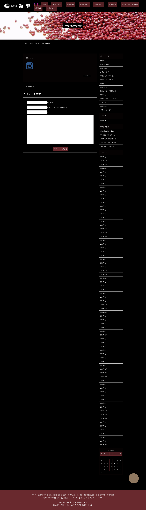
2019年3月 (103, 358)
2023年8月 (103, 198)
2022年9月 (103, 240)
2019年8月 (103, 342)
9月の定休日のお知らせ (107, 146)
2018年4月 (103, 399)
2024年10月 (103, 168)
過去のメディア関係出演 (115, 4)
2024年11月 (103, 164)
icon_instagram (29, 86)
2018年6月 (103, 392)
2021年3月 (103, 297)
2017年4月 (103, 441)
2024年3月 (103, 191)
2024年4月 (103, 187)
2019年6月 (103, 350)
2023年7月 (103, 202)
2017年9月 (103, 422)
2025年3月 (103, 157)
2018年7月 (103, 388)
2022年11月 (103, 233)
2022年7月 (103, 244)
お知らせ (103, 120)
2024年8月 (103, 172)
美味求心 (103, 83)
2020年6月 (103, 327)
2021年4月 (103, 293)
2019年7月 (103, 346)
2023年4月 (103, 214)
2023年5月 (103, 210)
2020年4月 (103, 331)
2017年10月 (103, 418)
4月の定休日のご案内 (107, 131)
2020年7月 (103, 323)
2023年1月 (103, 225)
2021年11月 (103, 274)
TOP (26, 43)
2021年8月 (103, 286)
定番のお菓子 (75, 4)
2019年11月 (103, 335)
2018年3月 (103, 403)
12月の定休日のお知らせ (108, 139)
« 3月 (102, 450)
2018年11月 (103, 373)
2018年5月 (103, 395)
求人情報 (129, 4)
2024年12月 (103, 160)
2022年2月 (103, 263)
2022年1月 (103, 267)
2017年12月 (103, 411)
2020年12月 (103, 304)
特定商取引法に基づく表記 (108, 98)
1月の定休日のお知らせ (107, 135)
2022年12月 (103, 229)
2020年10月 (103, 312)
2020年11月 (103, 308)
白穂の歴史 (100, 4)
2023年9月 (103, 195)
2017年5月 (103, 437)
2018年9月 (103, 380)
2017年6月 (103, 433)
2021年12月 (103, 270)
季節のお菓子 (87, 4)
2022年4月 (103, 255)
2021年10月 (103, 278)
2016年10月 (103, 445)
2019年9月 (103, 339)
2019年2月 (103, 361)
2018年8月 (103, 384)
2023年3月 (103, 217)
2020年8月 (103, 320)
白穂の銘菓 (64, 4)
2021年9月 (103, 282)
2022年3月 (103, 259)
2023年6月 (103, 206)
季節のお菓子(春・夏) (107, 76)
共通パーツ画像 (34, 43)
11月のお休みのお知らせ (108, 142)
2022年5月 (103, 251)
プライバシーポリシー (107, 110)
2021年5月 (103, 289)
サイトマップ (104, 102)
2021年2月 (103, 301)
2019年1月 (103, 365)
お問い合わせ (38, 8)
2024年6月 (103, 179)
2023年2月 (103, 221)
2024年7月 (103, 176)
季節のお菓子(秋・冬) (107, 79)
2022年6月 (103, 248)
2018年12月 (103, 369)
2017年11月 (103, 414)
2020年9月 (103, 316)
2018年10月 (103, 377)
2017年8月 (103, 426)
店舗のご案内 (53, 4)
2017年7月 (103, 430)
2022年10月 (103, 236)
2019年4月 (103, 354)
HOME (43, 4)
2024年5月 (103, 183)
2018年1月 (103, 407)
